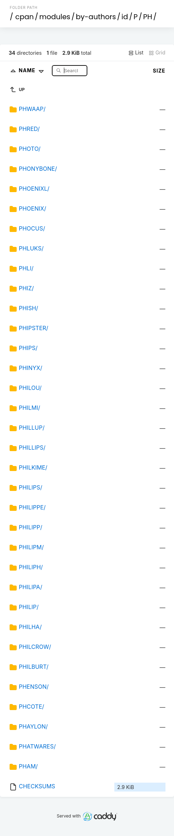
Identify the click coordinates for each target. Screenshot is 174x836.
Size (159, 71)
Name (33, 70)
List (135, 52)
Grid (156, 52)
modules (54, 17)
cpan (24, 17)
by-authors (96, 17)
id (124, 17)
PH (147, 17)
